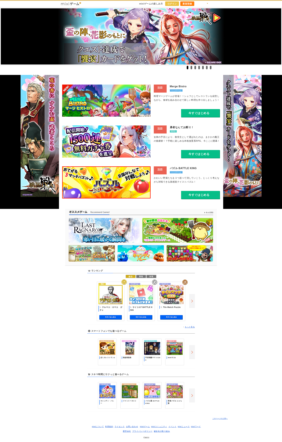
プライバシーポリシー (142, 431)
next (192, 301)
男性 (141, 276)
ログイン (172, 3)
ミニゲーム (176, 90)
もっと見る (190, 327)
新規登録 (187, 3)
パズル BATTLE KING (183, 168)
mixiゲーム (145, 426)
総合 (130, 276)
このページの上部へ (220, 418)
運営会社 (127, 431)
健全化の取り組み (162, 431)
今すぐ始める (110, 317)
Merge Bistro (178, 86)
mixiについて (98, 426)
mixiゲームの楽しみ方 (151, 3)
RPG (173, 131)
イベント (172, 426)
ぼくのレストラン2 (107, 357)
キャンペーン (198, 4)
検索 (205, 4)
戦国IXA (141, 36)
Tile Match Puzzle (172, 307)
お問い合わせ (132, 426)
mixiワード (196, 426)
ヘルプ (212, 4)
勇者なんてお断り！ (182, 127)
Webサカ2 (172, 357)
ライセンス (120, 426)
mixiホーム (219, 4)
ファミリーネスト (130, 401)
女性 (151, 276)
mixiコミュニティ (159, 426)
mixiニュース (184, 426)
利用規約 (109, 426)
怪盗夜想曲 (127, 357)
